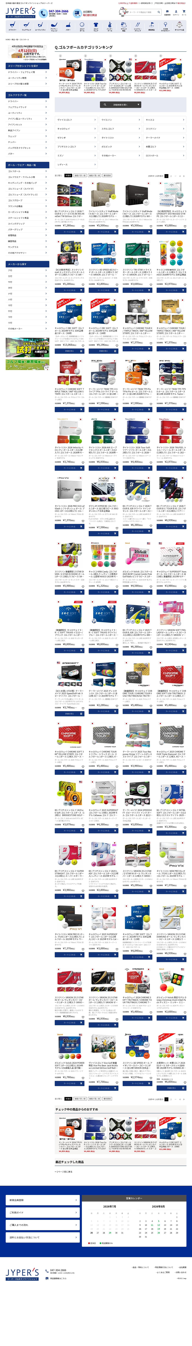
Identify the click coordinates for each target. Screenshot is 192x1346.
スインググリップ (16, 223)
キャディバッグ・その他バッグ (22, 182)
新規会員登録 (16, 1200)
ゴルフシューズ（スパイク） (21, 188)
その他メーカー (15, 328)
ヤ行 (10, 311)
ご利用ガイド (16, 1212)
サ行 (10, 281)
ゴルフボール (14, 171)
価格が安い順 (80, 175)
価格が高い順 (94, 175)
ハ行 (10, 299)
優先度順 (107, 175)
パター (11, 153)
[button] (184, 176)
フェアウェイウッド (17, 107)
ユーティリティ (15, 112)
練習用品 (12, 241)
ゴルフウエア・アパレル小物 (21, 177)
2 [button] (170, 176)
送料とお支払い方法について (25, 1237)
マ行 (10, 305)
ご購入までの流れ (19, 1225)
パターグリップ (15, 229)
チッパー (12, 142)
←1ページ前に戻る (63, 1171)
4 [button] (179, 176)
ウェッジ (12, 136)
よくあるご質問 (163, 1272)
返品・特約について (141, 1267)
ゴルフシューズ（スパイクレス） (23, 194)
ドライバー (13, 101)
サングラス (13, 246)
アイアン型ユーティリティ (20, 118)
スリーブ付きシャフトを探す (23, 66)
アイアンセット (15, 124)
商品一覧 (15, 39)
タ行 (10, 287)
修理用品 (12, 235)
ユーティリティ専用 (17, 77)
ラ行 (10, 316)
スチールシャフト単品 (18, 217)
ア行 (10, 270)
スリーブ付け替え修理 (18, 83)
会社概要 (182, 1267)
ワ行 (10, 322)
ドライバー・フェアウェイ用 (21, 72)
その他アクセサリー (17, 252)
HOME (8, 39)
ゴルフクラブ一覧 (17, 95)
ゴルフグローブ (15, 200)
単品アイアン (14, 130)
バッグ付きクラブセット (19, 147)
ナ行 (10, 293)
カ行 (10, 276)
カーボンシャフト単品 (18, 212)
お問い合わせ (181, 1272)
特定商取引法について (164, 1267)
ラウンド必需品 (15, 206)
